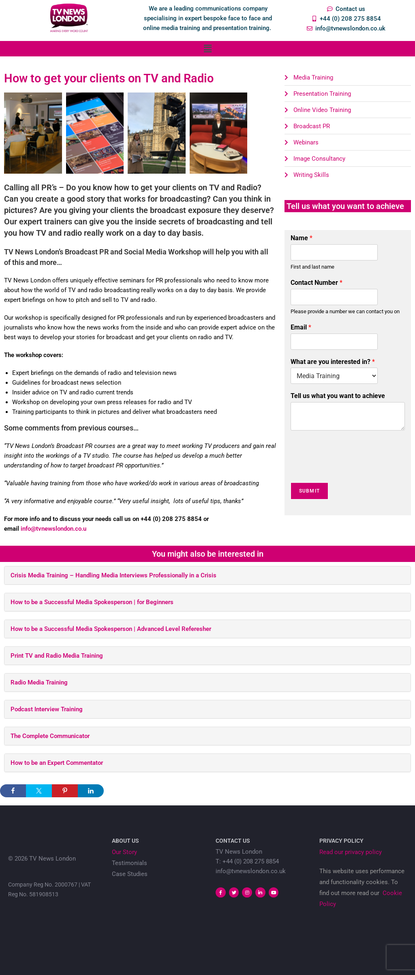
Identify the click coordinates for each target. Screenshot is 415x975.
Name (301, 238)
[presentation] (352, 469)
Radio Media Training (39, 682)
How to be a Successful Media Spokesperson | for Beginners (92, 602)
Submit (309, 491)
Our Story (124, 852)
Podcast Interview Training (47, 709)
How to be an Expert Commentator (57, 762)
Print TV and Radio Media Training (57, 655)
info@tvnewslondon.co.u (53, 528)
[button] (207, 48)
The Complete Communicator (50, 736)
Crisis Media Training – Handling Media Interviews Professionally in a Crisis (113, 575)
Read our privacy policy (350, 852)
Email (301, 327)
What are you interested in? (333, 362)
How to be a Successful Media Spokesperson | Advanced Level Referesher (111, 629)
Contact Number (316, 282)
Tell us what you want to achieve (338, 396)
